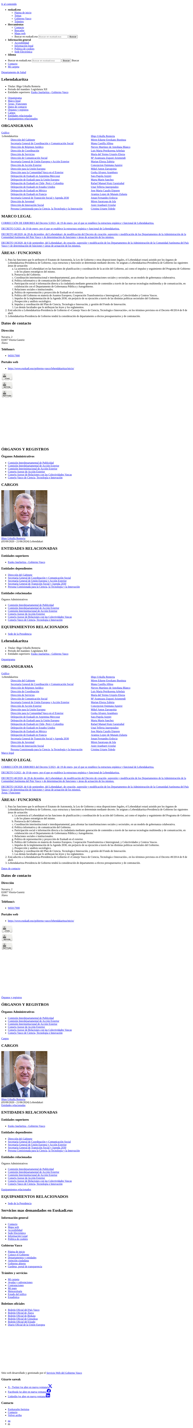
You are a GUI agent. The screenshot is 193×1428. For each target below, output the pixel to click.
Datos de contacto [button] (17, 106)
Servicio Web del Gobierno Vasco (64, 1372)
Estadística (13, 1297)
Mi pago (12, 1288)
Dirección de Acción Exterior (26, 165)
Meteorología (15, 1291)
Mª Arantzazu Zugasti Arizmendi (108, 157)
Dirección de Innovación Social (27, 205)
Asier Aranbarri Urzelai (103, 205)
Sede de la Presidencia (20, 633)
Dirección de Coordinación (25, 150)
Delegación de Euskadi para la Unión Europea (35, 179)
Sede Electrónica (23, 51)
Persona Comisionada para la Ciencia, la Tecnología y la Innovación (47, 208)
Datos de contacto (10, 868)
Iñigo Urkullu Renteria (28, 86)
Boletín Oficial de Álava (21, 1312)
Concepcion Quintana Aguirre (106, 165)
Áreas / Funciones (10, 792)
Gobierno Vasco (22, 18)
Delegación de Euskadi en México (29, 190)
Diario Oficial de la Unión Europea (26, 1324)
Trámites (19, 21)
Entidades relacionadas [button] (20, 115)
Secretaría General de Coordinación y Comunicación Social (42, 143)
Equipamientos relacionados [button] (23, 118)
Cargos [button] (11, 112)
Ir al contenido (9, 4)
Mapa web (20, 33)
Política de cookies (24, 48)
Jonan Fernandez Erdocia (104, 197)
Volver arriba (15, 1415)
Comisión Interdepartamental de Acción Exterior (33, 465)
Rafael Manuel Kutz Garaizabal (107, 183)
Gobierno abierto (17, 1263)
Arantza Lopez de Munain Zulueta (109, 194)
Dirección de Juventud (22, 201)
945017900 (14, 355)
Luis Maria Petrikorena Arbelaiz (108, 150)
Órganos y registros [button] (18, 109)
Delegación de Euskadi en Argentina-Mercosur (35, 176)
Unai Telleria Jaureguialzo (104, 186)
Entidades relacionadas (13, 1105)
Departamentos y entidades (22, 1257)
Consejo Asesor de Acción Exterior (26, 471)
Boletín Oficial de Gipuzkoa (23, 1318)
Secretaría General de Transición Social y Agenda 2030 (40, 197)
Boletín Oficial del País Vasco (23, 1309)
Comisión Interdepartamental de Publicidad (31, 462)
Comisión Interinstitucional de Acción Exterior (32, 468)
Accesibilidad (21, 42)
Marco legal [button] (14, 100)
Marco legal (7, 753)
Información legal (23, 45)
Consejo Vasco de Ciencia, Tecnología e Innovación (35, 477)
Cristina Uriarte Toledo (103, 208)
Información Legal (18, 1236)
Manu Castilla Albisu (102, 143)
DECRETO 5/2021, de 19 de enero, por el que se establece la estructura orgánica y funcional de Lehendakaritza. (60, 228)
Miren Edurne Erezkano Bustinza (108, 139)
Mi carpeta (13, 66)
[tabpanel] (96, 167)
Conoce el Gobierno (18, 1254)
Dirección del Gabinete (23, 139)
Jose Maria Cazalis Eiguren (105, 190)
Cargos (5, 1038)
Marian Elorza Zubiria (102, 161)
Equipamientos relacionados (16, 1189)
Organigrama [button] (15, 97)
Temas (17, 15)
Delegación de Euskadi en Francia (29, 194)
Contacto (19, 27)
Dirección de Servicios (23, 154)
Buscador (19, 30)
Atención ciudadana (18, 1260)
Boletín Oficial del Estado (21, 1321)
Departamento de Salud (13, 72)
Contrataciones (16, 1285)
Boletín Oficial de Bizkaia (22, 1315)
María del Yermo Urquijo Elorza (108, 154)
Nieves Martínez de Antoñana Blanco (110, 147)
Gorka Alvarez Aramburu (104, 172)
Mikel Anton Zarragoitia (103, 168)
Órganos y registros (11, 997)
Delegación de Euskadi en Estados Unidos (33, 186)
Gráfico (5, 132)
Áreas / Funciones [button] (17, 103)
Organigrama (8, 659)
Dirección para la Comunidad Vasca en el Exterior (37, 172)
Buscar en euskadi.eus (26, 36)
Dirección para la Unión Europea (28, 168)
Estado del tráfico (17, 1294)
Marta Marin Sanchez (102, 179)
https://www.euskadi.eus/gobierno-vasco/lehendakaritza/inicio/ (41, 368)
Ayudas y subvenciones (20, 1282)
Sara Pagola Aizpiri (101, 176)
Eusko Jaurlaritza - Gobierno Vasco (49, 92)
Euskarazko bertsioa (18, 1409)
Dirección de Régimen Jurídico (27, 147)
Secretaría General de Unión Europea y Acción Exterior (40, 161)
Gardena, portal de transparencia (25, 1266)
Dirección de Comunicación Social (29, 157)
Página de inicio (22, 12)
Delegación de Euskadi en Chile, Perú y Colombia (37, 183)
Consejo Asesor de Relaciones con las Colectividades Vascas (40, 474)
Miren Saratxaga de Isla (103, 201)
